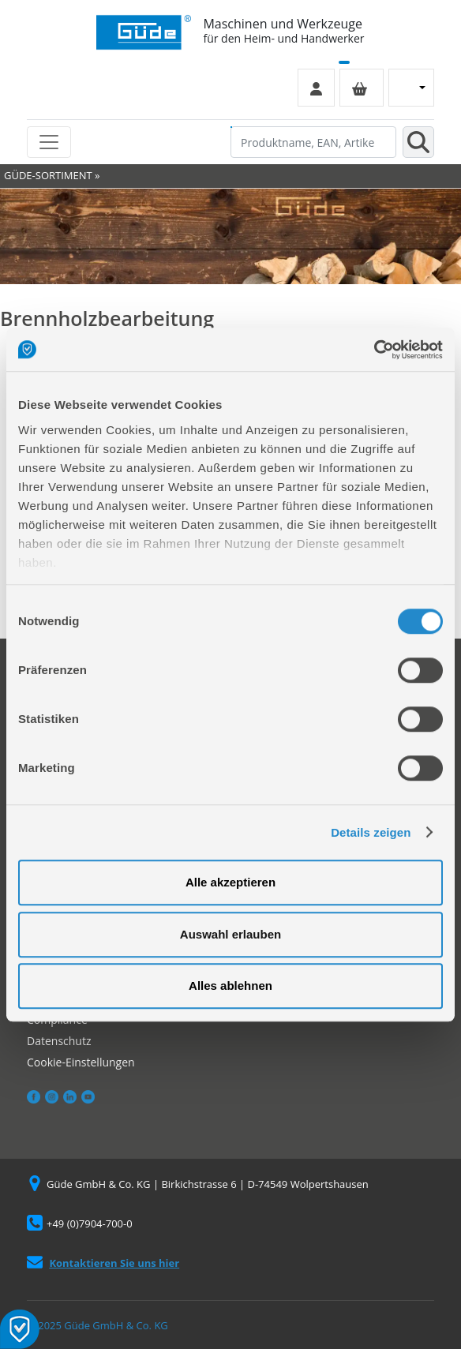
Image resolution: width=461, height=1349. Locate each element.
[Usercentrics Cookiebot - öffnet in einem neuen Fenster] (374, 349)
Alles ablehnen (230, 985)
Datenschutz (59, 1040)
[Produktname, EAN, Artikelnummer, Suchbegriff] (313, 142)
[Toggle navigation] (49, 142)
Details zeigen (370, 832)
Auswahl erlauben (230, 934)
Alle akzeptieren (230, 882)
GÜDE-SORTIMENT (48, 175)
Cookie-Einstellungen (81, 1062)
